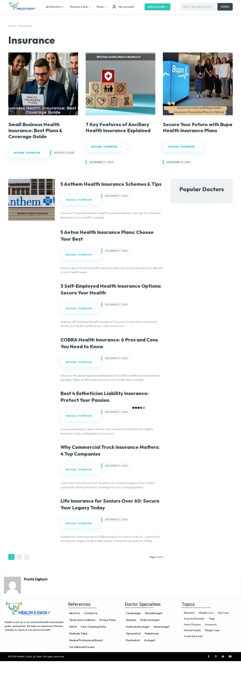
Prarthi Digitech (35, 603)
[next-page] (27, 581)
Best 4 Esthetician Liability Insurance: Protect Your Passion (110, 413)
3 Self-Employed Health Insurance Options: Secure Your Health (109, 302)
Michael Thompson (27, 153)
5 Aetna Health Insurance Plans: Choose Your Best (111, 245)
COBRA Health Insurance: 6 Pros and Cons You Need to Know (111, 359)
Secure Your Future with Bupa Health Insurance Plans (196, 130)
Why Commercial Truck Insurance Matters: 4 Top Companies (99, 470)
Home (12, 25)
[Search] (225, 7)
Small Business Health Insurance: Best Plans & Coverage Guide (41, 130)
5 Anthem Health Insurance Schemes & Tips (103, 191)
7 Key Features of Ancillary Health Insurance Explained (115, 130)
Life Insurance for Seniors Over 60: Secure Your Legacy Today (110, 527)
